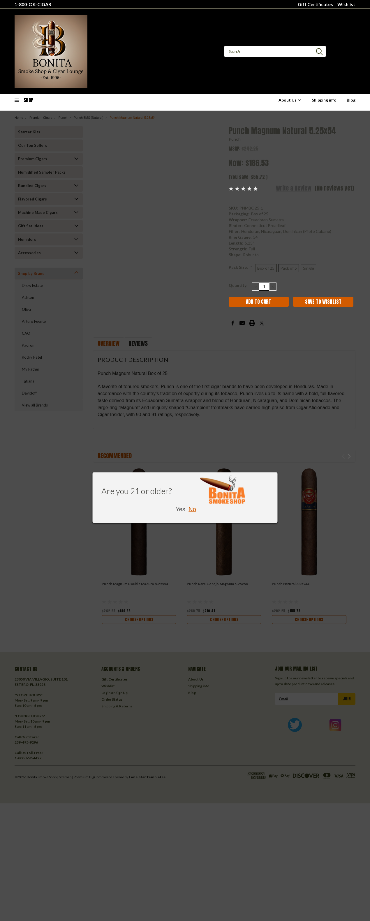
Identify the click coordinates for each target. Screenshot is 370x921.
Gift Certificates (315, 4)
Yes (180, 509)
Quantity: (238, 285)
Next (349, 456)
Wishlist (346, 4)
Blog (351, 99)
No (192, 509)
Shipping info (324, 99)
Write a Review (293, 188)
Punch (235, 139)
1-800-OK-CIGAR (33, 4)
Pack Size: (240, 267)
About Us (290, 99)
